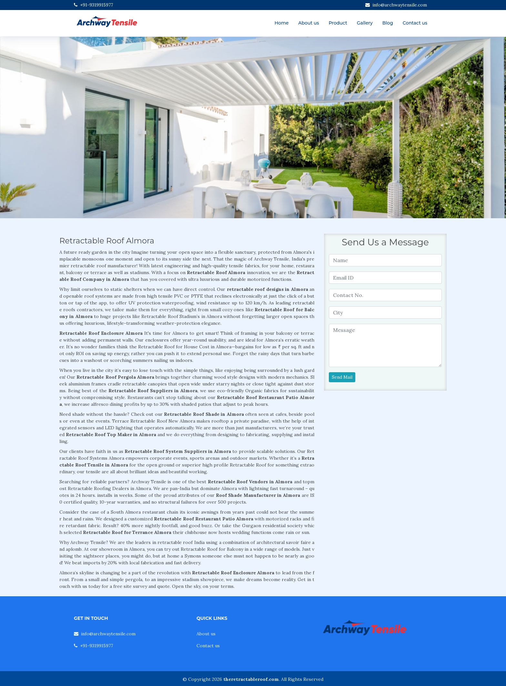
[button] (38, 127)
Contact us (415, 23)
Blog (387, 23)
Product (338, 23)
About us (308, 23)
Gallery (365, 23)
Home (282, 23)
